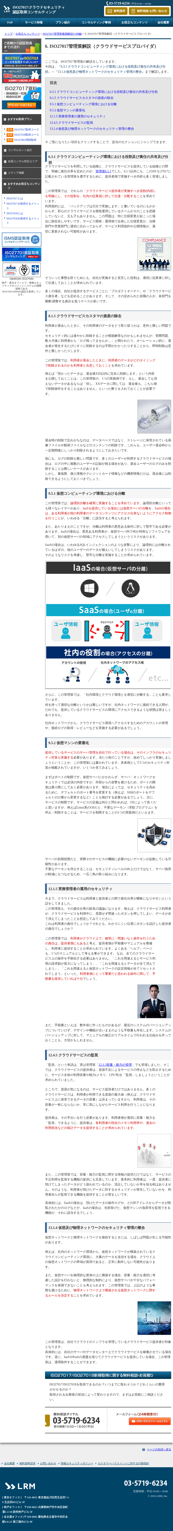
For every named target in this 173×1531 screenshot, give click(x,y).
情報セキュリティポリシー (77, 1463)
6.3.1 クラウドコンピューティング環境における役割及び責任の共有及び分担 (104, 91)
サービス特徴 (34, 22)
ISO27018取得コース (23, 135)
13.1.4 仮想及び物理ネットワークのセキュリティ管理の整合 (92, 128)
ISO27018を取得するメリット (23, 220)
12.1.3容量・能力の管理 (115, 1064)
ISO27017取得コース (23, 130)
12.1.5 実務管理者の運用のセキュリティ (78, 116)
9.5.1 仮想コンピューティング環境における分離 (83, 104)
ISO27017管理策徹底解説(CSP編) (62, 33)
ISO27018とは (15, 213)
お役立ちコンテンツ (134, 22)
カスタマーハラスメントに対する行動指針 (123, 1463)
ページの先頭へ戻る (159, 1449)
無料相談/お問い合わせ (152, 11)
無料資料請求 (27, 1463)
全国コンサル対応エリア (23, 161)
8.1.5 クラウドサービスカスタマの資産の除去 (82, 98)
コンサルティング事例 (96, 22)
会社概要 (163, 22)
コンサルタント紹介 (20, 150)
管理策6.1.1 (103, 171)
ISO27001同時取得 (21, 140)
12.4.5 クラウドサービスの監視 (71, 122)
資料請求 (119, 11)
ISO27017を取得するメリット (23, 206)
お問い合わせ (48, 1463)
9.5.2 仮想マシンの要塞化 (67, 110)
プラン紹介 (62, 22)
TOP (10, 22)
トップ (9, 33)
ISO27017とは (15, 198)
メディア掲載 (16, 172)
